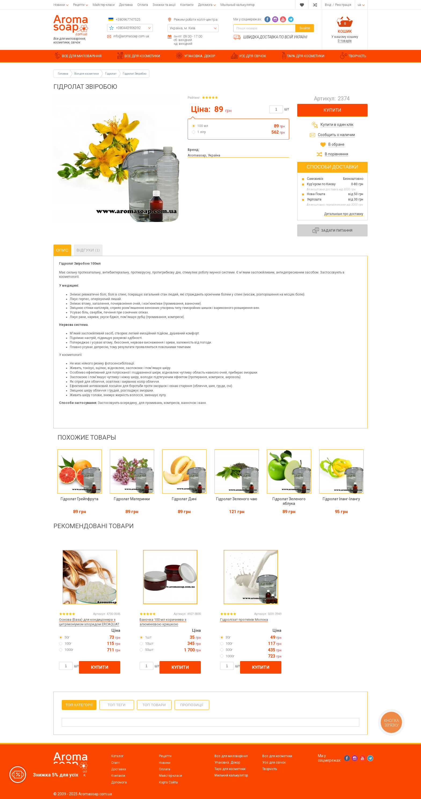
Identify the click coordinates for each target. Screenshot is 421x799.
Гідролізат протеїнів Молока (244, 620)
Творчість (269, 769)
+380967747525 (128, 19)
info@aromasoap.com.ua (131, 36)
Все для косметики (277, 756)
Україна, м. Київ (182, 28)
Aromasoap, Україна (204, 155)
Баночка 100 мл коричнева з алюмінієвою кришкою (163, 622)
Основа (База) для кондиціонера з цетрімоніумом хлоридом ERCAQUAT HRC (89, 624)
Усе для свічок (274, 762)
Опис (62, 250)
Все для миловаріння (231, 756)
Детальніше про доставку (343, 214)
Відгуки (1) (88, 250)
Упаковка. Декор (227, 762)
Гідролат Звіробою (134, 73)
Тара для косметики (230, 769)
